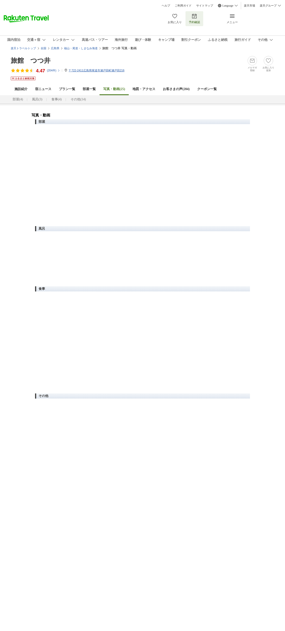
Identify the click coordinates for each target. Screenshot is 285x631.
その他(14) (78, 99)
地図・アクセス (143, 89)
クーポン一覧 (207, 89)
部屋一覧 (89, 89)
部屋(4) (18, 99)
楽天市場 (249, 5)
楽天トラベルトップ (23, 48)
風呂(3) (37, 99)
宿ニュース (43, 89)
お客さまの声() (176, 89)
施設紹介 (21, 89)
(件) (53, 70)
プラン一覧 (67, 89)
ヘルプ (166, 5)
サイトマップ (204, 5)
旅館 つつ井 (30, 60)
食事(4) (56, 99)
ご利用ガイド (183, 5)
